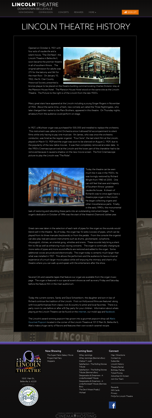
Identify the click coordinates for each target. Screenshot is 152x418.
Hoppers (51, 361)
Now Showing (26, 12)
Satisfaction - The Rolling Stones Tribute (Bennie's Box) (93, 371)
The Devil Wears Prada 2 (89, 389)
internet (82, 311)
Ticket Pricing (116, 373)
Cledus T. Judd (85, 361)
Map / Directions (118, 355)
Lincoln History (117, 364)
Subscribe (115, 361)
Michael (82, 392)
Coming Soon (46, 12)
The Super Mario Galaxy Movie (60, 355)
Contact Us (116, 358)
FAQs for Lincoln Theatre (122, 396)
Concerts (63, 12)
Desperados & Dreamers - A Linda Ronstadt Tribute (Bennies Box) (92, 384)
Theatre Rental (117, 367)
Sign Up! (130, 12)
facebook (110, 311)
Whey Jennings (85, 355)
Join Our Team (117, 379)
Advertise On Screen (120, 376)
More (92, 12)
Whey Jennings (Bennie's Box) (92, 358)
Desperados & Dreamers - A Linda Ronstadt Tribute (91, 376)
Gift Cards (115, 390)
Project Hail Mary (54, 358)
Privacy (114, 393)
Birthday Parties (117, 370)
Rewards (78, 12)
